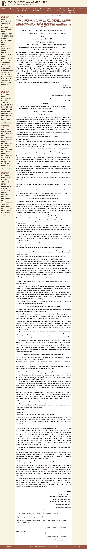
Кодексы (4, 8)
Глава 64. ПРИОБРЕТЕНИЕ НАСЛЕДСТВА (6, 149)
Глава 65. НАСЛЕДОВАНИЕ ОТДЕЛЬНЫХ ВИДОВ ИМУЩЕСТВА (6, 158)
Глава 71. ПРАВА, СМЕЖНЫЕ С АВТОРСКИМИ (6, 188)
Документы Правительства (25, 9)
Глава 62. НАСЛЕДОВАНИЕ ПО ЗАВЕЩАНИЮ (6, 137)
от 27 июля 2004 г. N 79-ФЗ (58, 53)
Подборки (82, 8)
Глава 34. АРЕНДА (7, 113)
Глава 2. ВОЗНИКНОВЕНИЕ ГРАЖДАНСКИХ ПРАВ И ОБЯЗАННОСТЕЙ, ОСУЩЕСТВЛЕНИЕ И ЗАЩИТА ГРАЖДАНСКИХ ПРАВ (7, 34)
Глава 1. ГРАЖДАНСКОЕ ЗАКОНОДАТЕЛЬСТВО (8, 22)
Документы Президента (37, 9)
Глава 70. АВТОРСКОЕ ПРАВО (5, 182)
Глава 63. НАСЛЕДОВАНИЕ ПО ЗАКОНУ (6, 143)
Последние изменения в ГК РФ (61, 10)
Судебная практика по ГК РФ (72, 10)
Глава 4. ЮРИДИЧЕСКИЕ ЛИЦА (6, 54)
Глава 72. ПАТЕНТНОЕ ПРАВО (5, 194)
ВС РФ (18, 9)
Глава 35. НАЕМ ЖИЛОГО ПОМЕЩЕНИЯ (6, 117)
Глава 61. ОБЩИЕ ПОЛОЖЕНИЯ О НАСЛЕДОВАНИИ (6, 131)
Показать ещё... (6, 88)
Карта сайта (77, 546)
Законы (12, 8)
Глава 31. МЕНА (6, 99)
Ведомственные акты (49, 9)
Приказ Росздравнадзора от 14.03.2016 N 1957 (47, 16)
